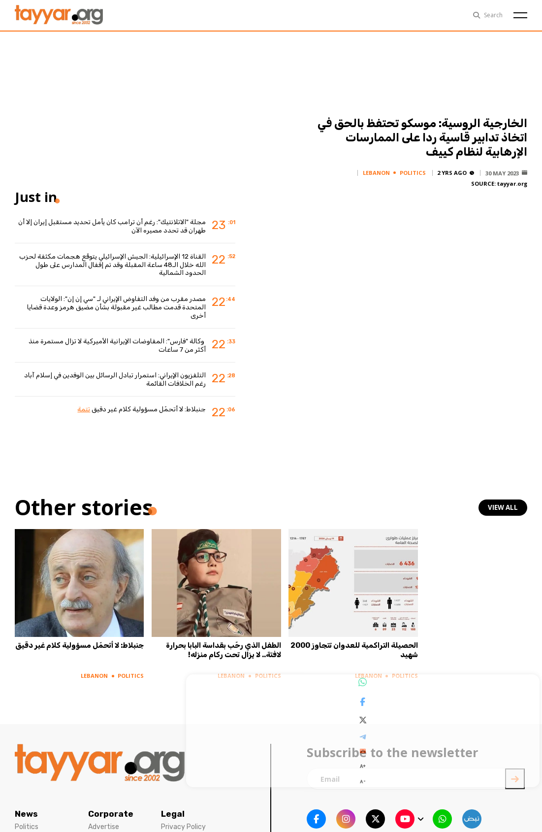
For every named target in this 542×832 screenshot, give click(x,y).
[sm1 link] (471, 809)
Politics (26, 817)
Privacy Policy (183, 817)
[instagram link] (345, 809)
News (26, 804)
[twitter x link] (375, 809)
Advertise (103, 817)
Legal (173, 804)
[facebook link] (316, 809)
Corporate (110, 804)
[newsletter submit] (515, 769)
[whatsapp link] (442, 809)
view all (503, 507)
